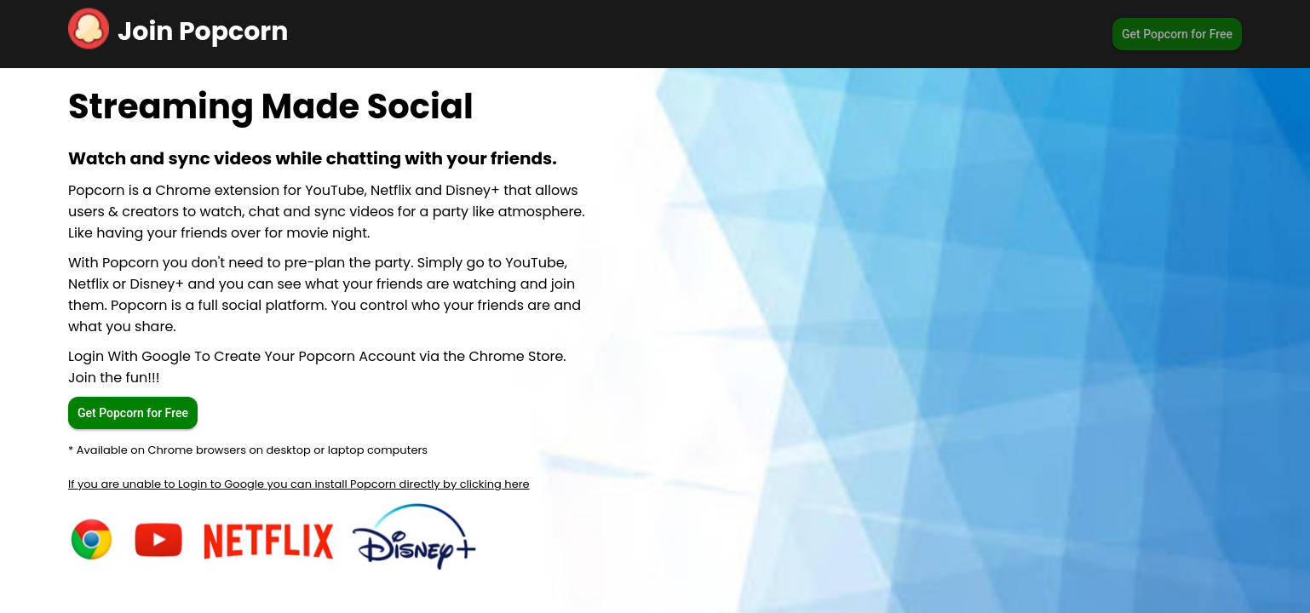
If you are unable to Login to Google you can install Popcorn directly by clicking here (299, 484)
